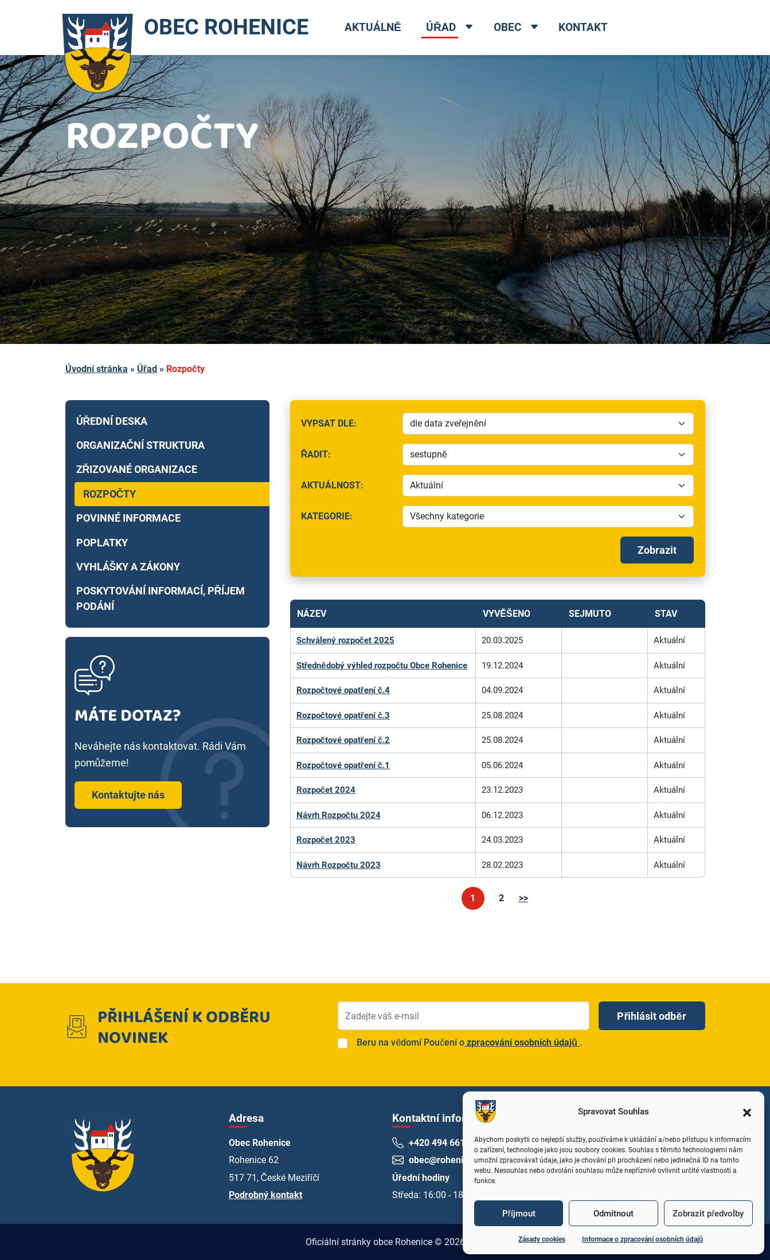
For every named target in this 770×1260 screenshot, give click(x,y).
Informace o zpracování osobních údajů (642, 1239)
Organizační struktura (140, 445)
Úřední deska (112, 421)
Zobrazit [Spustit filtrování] (657, 550)
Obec (507, 27)
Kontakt (583, 27)
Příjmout (519, 1213)
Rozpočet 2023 (325, 840)
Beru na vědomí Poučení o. (469, 1042)
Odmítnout (613, 1213)
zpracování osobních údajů (522, 1042)
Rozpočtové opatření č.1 (343, 765)
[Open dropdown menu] (469, 28)
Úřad (441, 27)
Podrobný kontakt (265, 1194)
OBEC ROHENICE (183, 27)
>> (523, 898)
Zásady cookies (541, 1239)
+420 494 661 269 (446, 1142)
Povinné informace (128, 518)
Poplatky (102, 543)
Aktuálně (373, 27)
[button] (747, 1111)
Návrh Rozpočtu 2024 (338, 815)
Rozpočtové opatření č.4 (343, 690)
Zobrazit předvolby (708, 1213)
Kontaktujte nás (128, 795)
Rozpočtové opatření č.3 (343, 715)
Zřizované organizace (137, 469)
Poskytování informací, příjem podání (160, 598)
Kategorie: (348, 519)
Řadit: (348, 457)
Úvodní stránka (96, 368)
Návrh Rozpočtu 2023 (338, 865)
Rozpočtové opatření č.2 (343, 740)
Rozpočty (109, 494)
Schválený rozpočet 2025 (345, 640)
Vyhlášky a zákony (128, 567)
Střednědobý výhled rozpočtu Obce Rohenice (382, 665)
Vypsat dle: (348, 426)
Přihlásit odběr (651, 1016)
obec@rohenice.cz (447, 1160)
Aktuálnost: (348, 488)
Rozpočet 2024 (325, 790)
